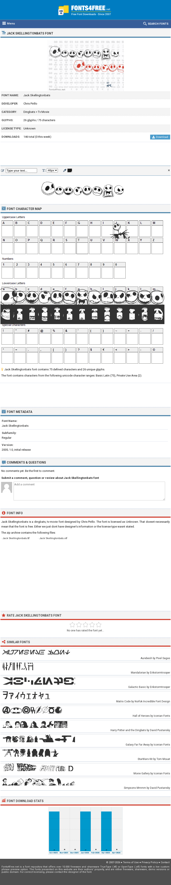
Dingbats (29, 111)
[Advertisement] (85, 154)
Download (160, 137)
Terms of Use (131, 862)
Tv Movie (43, 111)
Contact (165, 862)
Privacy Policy (150, 862)
